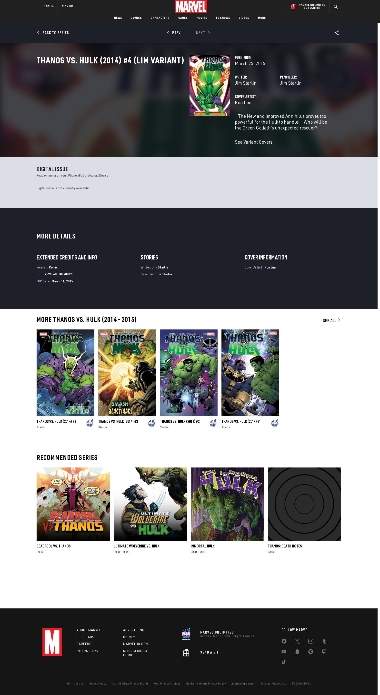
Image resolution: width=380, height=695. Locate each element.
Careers (84, 644)
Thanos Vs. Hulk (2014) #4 (56, 460)
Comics (136, 18)
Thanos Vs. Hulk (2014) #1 (241, 460)
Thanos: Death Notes (285, 585)
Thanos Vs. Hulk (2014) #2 (180, 460)
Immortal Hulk (202, 585)
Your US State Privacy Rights (130, 683)
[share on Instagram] (310, 642)
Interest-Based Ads (274, 683)
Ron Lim (136, 124)
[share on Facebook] (284, 642)
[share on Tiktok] (283, 662)
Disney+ (130, 637)
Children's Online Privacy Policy (205, 683)
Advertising (133, 630)
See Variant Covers (146, 157)
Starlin (41, 466)
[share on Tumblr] (324, 642)
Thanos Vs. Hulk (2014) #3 (118, 460)
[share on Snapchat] (297, 652)
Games (183, 18)
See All (332, 359)
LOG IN (49, 6)
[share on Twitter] (297, 642)
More (262, 18)
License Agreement (243, 683)
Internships (87, 651)
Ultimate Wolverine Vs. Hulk (136, 585)
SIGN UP (67, 6)
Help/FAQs (85, 637)
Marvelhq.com (135, 644)
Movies (202, 18)
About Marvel (89, 630)
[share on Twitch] (324, 652)
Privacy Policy (97, 683)
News (118, 18)
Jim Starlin (139, 104)
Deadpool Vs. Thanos (53, 585)
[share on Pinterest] (310, 652)
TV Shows (223, 18)
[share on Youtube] (283, 652)
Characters (160, 18)
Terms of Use (75, 683)
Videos (244, 18)
